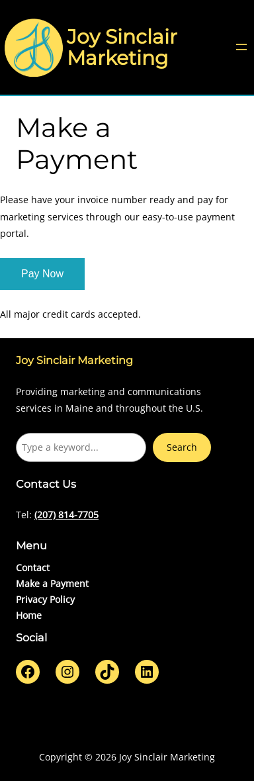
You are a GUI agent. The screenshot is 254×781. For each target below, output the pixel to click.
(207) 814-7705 (66, 514)
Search (182, 447)
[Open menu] (241, 47)
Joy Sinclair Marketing (122, 47)
